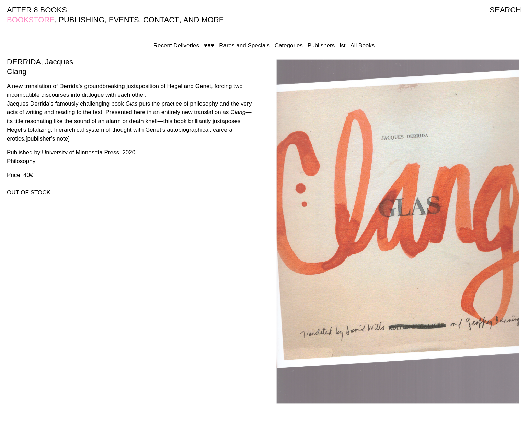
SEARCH (505, 9)
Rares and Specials (244, 45)
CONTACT (161, 19)
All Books (362, 45)
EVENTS (124, 19)
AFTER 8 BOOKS (37, 9)
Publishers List (327, 45)
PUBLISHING (81, 19)
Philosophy (21, 161)
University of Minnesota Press (80, 152)
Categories (289, 45)
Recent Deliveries (176, 45)
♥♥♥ (209, 45)
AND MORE (203, 19)
